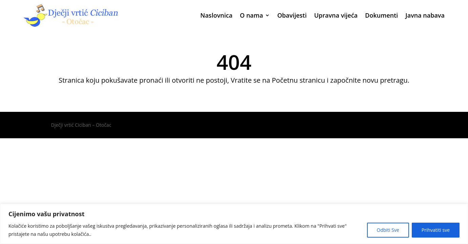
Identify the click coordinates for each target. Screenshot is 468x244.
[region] (234, 224)
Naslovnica (216, 15)
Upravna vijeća (336, 15)
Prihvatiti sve (436, 230)
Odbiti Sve (388, 230)
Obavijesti (292, 15)
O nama (251, 15)
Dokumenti (381, 15)
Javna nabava (425, 15)
